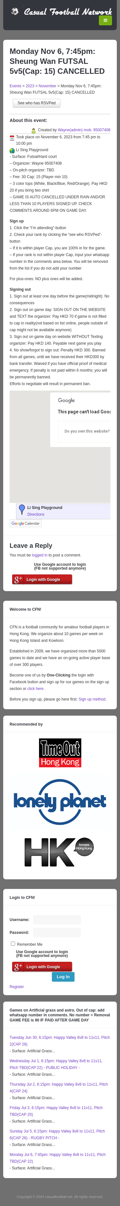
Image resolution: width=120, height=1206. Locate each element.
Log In (63, 976)
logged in (40, 555)
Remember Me (29, 944)
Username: (19, 920)
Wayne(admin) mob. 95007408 (84, 130)
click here (35, 688)
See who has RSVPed (37, 103)
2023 (30, 86)
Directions (35, 514)
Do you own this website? (87, 431)
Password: (19, 933)
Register (17, 987)
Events (15, 86)
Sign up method (91, 699)
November (47, 86)
